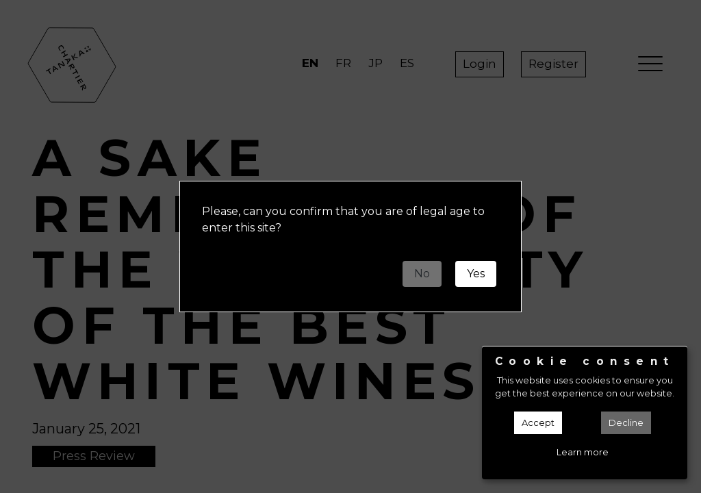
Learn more (583, 452)
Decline (626, 423)
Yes (476, 273)
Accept (538, 423)
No (422, 273)
